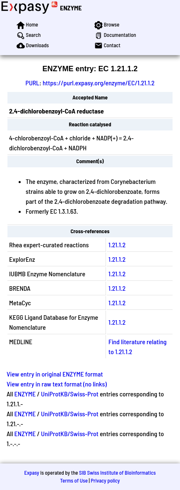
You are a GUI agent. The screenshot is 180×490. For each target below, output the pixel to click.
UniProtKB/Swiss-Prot (69, 394)
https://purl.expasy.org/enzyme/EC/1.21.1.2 (98, 83)
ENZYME (71, 8)
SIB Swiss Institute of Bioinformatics (117, 472)
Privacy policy (105, 480)
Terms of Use (74, 480)
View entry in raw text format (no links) (57, 384)
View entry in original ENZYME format (55, 374)
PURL (33, 83)
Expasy (31, 472)
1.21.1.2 (116, 245)
